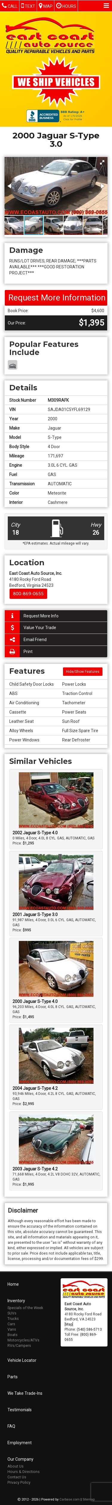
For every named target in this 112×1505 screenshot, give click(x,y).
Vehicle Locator (21, 1359)
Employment (19, 1442)
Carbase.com (69, 1499)
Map (46, 5)
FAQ (11, 1425)
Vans (11, 1328)
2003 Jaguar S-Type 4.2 (35, 1168)
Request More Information (56, 298)
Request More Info (32, 616)
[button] (102, 162)
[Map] (69, 1323)
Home (13, 1283)
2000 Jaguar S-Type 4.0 (35, 1001)
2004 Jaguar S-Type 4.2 (35, 1088)
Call (10, 5)
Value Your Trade (30, 628)
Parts (12, 1376)
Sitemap (88, 1499)
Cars (11, 1323)
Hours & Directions (23, 1471)
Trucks (13, 1318)
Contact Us (16, 1476)
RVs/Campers (19, 1345)
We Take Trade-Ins (24, 1392)
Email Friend (26, 640)
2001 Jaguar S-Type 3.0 (35, 914)
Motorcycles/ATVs (23, 1339)
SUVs (11, 1312)
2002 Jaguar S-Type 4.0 (35, 832)
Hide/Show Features (82, 672)
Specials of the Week (25, 1307)
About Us (15, 1465)
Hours (66, 5)
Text (28, 5)
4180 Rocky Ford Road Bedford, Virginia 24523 (35, 579)
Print (19, 652)
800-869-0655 (28, 593)
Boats (12, 1334)
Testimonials (19, 1409)
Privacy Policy (18, 1482)
